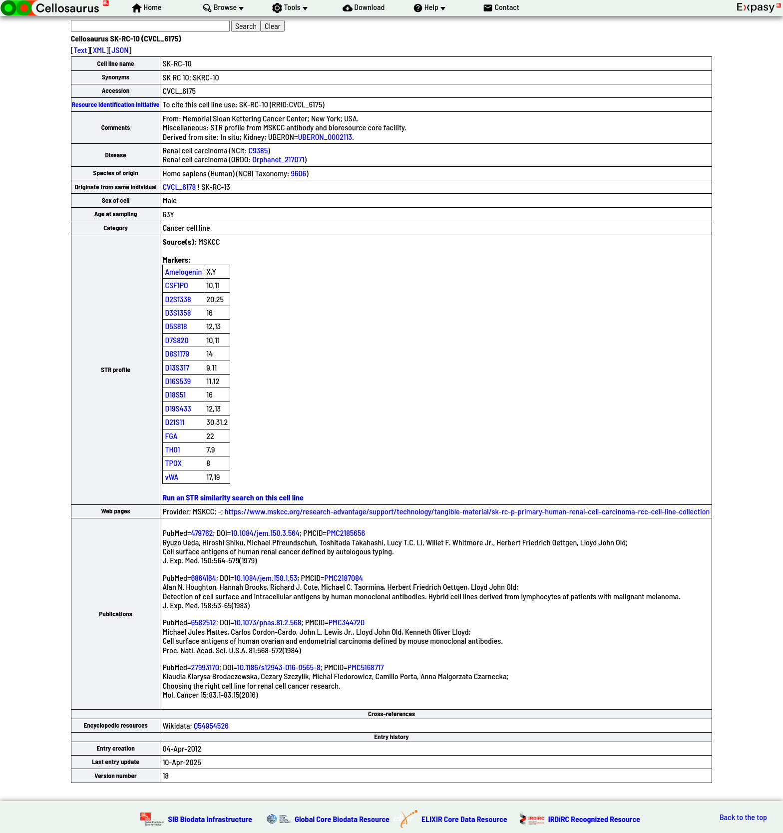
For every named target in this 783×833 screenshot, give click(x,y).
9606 (299, 173)
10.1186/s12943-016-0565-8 (279, 667)
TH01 (172, 449)
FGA (171, 435)
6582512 (203, 622)
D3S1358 (178, 312)
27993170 (205, 667)
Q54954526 (211, 725)
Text (80, 49)
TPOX (173, 462)
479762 (202, 532)
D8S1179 (177, 353)
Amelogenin (183, 271)
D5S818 (176, 326)
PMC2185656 (346, 532)
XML (99, 49)
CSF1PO (176, 285)
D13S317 (177, 367)
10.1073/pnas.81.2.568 (268, 622)
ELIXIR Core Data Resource (464, 819)
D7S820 (176, 340)
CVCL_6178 (179, 186)
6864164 (203, 577)
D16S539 (178, 381)
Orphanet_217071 (278, 159)
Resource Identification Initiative (116, 104)
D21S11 (174, 421)
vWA (171, 476)
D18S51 (175, 394)
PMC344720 (347, 622)
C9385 (258, 150)
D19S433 (178, 408)
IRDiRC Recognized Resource (594, 819)
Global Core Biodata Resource (342, 819)
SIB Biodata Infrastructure (210, 819)
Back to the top (743, 817)
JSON (119, 49)
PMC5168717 (366, 667)
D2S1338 (178, 299)
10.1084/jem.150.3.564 (265, 532)
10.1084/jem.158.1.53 (265, 577)
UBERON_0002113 (325, 136)
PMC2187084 (343, 577)
